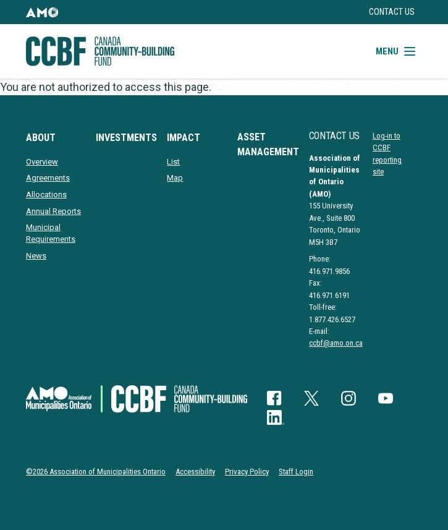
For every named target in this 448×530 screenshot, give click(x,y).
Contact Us (392, 12)
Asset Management (268, 144)
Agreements (48, 177)
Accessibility (195, 471)
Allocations (46, 194)
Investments (126, 137)
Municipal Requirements (50, 233)
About (41, 137)
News (36, 255)
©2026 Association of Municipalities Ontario (96, 471)
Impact (183, 137)
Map (175, 177)
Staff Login (296, 471)
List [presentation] (173, 161)
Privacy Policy (247, 471)
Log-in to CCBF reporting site (387, 153)
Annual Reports (53, 211)
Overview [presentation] (42, 161)
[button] (42, 12)
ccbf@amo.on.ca (336, 343)
